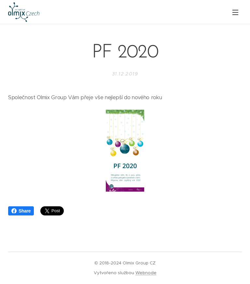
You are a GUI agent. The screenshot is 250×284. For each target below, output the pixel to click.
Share (21, 210)
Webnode (146, 273)
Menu (235, 12)
